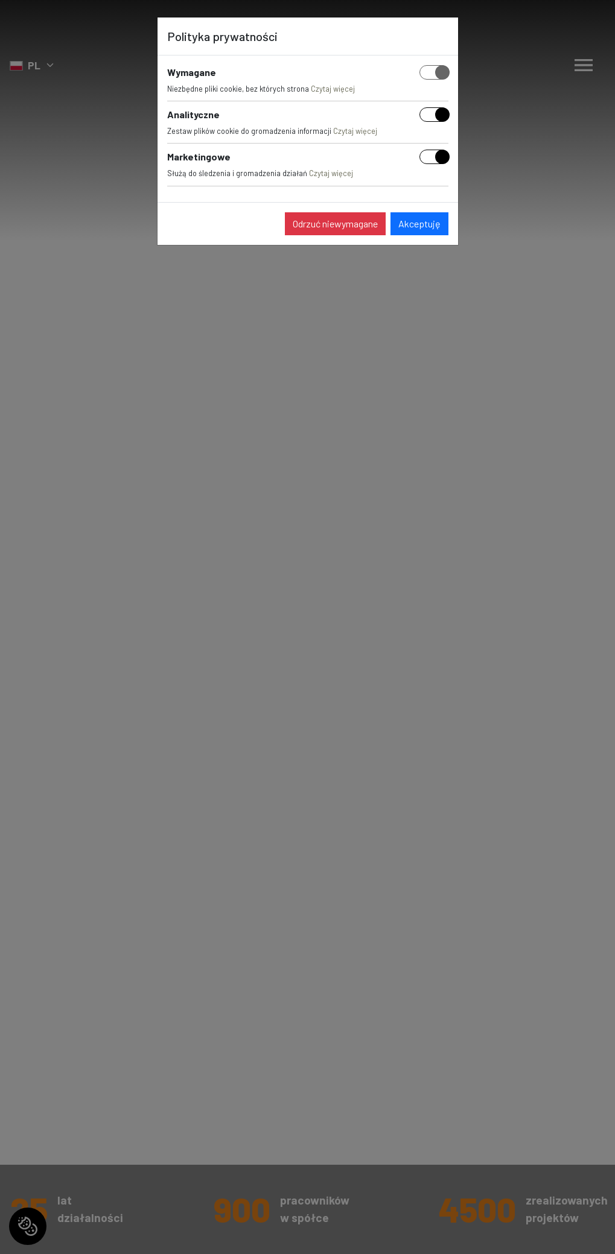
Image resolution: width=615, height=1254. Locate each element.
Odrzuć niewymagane (335, 223)
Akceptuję (419, 223)
